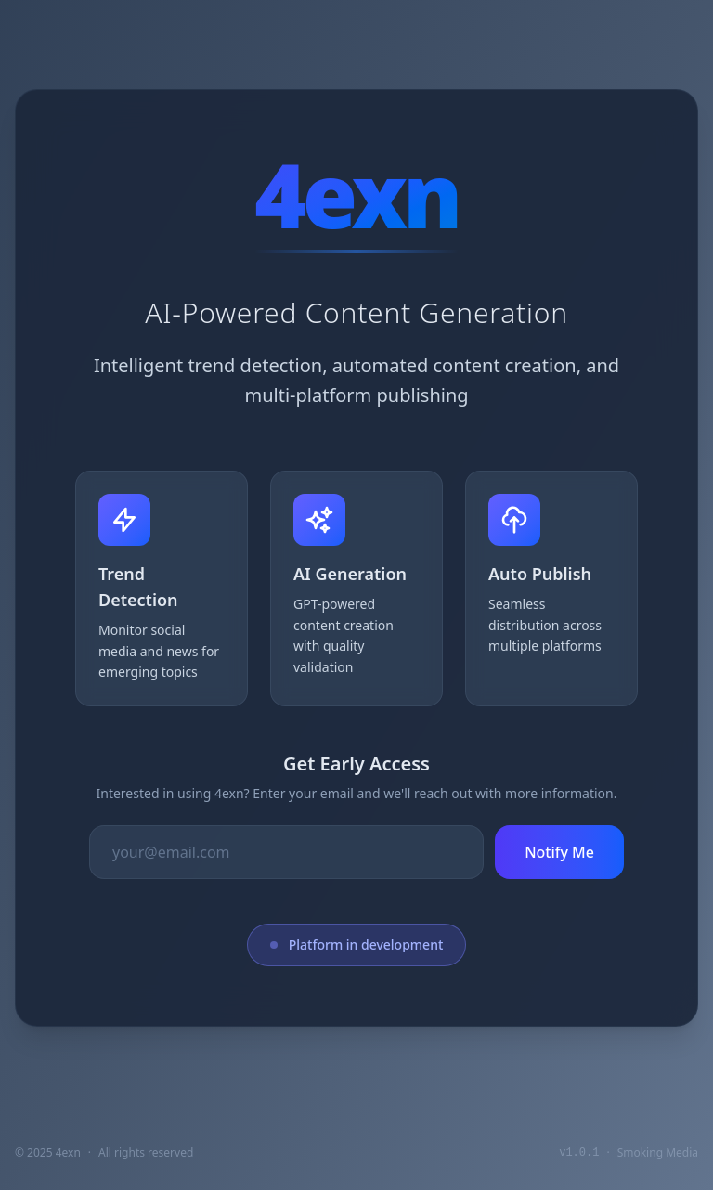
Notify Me (559, 852)
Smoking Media (657, 1152)
